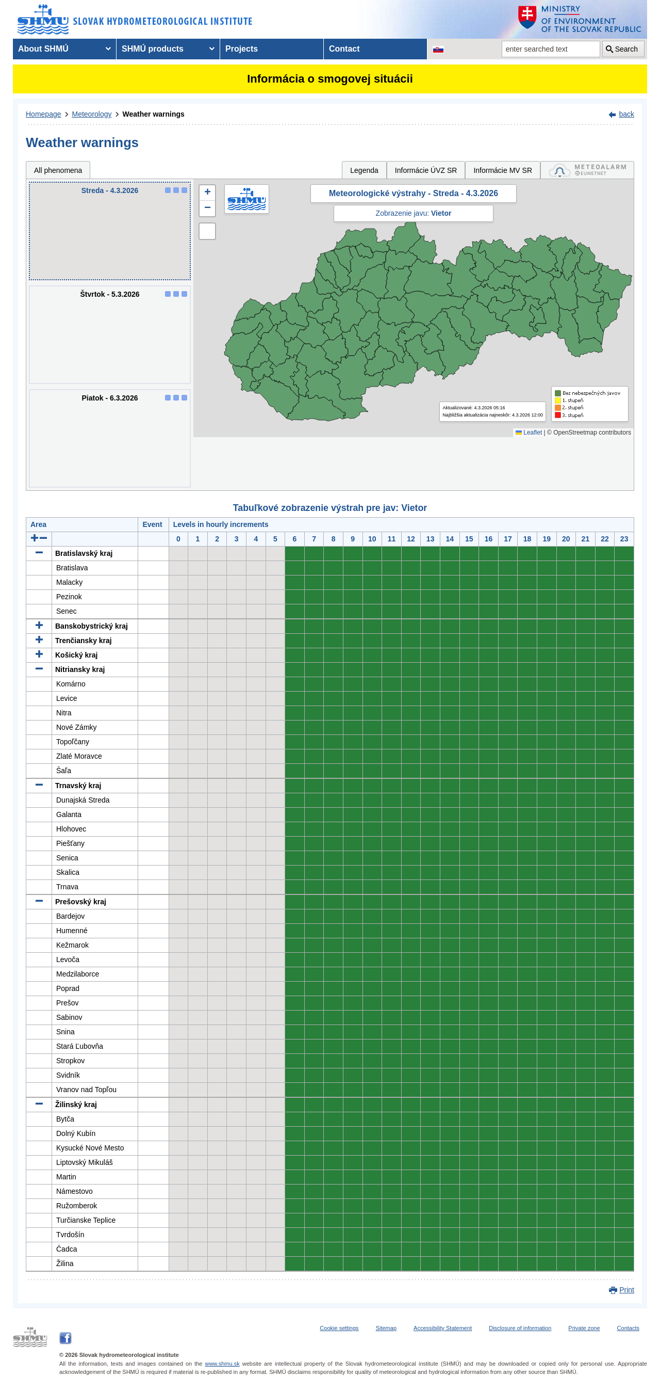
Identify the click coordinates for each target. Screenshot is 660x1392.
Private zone (584, 1328)
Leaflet (529, 432)
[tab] (587, 170)
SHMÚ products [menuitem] (153, 48)
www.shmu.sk (222, 1364)
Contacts (628, 1328)
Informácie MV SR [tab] (502, 170)
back (626, 114)
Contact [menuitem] (344, 48)
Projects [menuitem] (241, 48)
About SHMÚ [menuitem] (43, 48)
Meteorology (92, 114)
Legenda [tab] (364, 170)
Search (626, 49)
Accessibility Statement (443, 1328)
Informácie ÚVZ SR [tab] (426, 170)
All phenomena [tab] (58, 170)
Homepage (43, 114)
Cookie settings (339, 1328)
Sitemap (386, 1328)
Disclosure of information (520, 1328)
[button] (207, 193)
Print (626, 1290)
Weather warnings (154, 114)
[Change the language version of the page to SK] (438, 49)
